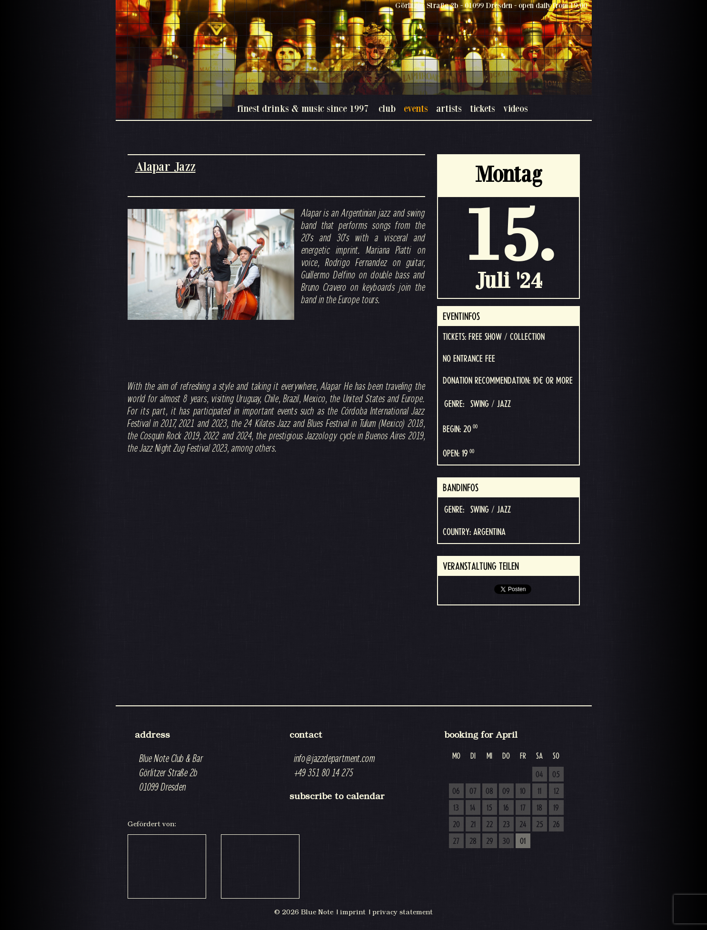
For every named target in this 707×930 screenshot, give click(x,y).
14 (473, 808)
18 (539, 808)
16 (506, 808)
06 (456, 791)
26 (556, 825)
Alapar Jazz (165, 166)
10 (523, 791)
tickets (482, 108)
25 (539, 825)
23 (506, 825)
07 (473, 791)
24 (523, 825)
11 (539, 791)
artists (449, 108)
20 (456, 825)
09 (506, 791)
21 (473, 825)
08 (489, 791)
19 (556, 808)
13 (456, 808)
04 (539, 775)
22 (489, 825)
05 (556, 775)
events (416, 108)
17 (523, 808)
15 (489, 808)
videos (515, 108)
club (387, 108)
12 (556, 791)
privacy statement (402, 912)
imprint (353, 912)
